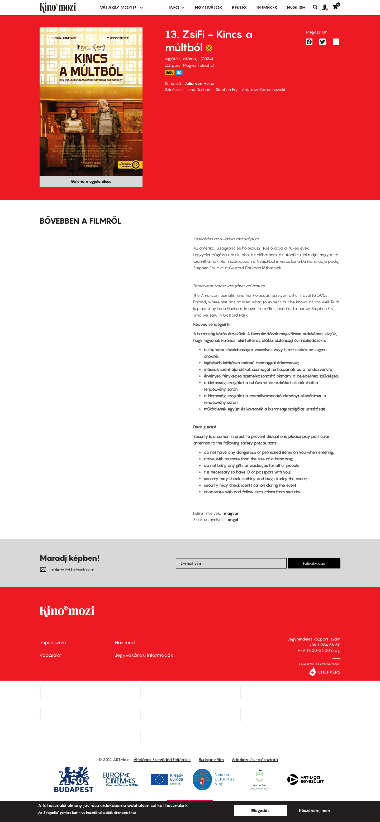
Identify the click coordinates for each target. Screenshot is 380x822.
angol (232, 519)
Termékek (267, 7)
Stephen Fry (227, 89)
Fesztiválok (209, 7)
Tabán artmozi (290, 714)
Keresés (317, 7)
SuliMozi (190, 714)
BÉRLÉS (239, 7)
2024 (207, 58)
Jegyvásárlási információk (144, 655)
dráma (189, 58)
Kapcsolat (51, 655)
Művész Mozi (291, 692)
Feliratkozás (314, 563)
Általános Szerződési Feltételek (162, 759)
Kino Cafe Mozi (190, 692)
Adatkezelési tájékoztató (255, 759)
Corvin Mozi (90, 692)
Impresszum (53, 642)
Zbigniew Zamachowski (263, 89)
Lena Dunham (199, 89)
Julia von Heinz (199, 83)
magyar (231, 513)
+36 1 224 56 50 (324, 644)
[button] (327, 7)
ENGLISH (296, 7)
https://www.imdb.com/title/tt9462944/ (169, 72)
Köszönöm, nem (314, 810)
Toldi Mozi (190, 737)
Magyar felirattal (198, 65)
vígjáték (172, 58)
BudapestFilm (211, 759)
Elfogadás (260, 810)
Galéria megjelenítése (91, 181)
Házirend (125, 642)
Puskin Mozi (90, 714)
